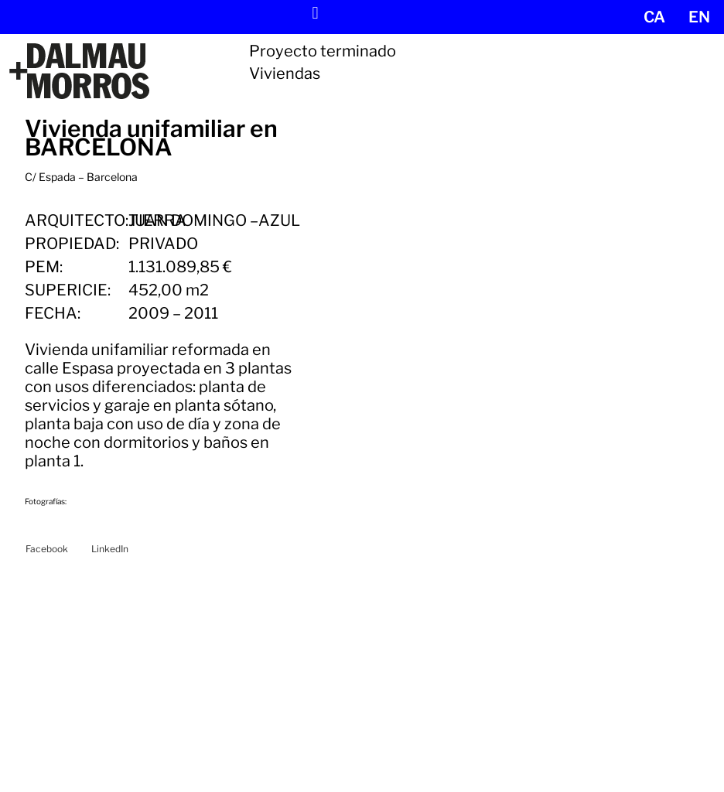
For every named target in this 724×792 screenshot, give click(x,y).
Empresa (290, 745)
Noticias (289, 714)
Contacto (289, 760)
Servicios (289, 729)
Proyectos (289, 698)
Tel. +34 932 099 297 (85, 721)
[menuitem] (654, 17)
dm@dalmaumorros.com (95, 736)
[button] (315, 13)
